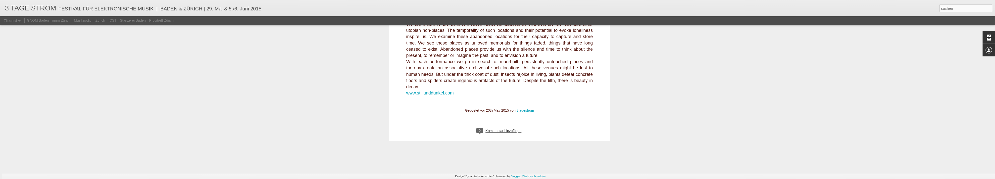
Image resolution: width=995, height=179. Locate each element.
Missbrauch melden (534, 176)
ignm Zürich (61, 20)
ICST (112, 20)
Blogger (515, 176)
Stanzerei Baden (133, 20)
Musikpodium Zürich (89, 20)
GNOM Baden (38, 20)
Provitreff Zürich (161, 20)
